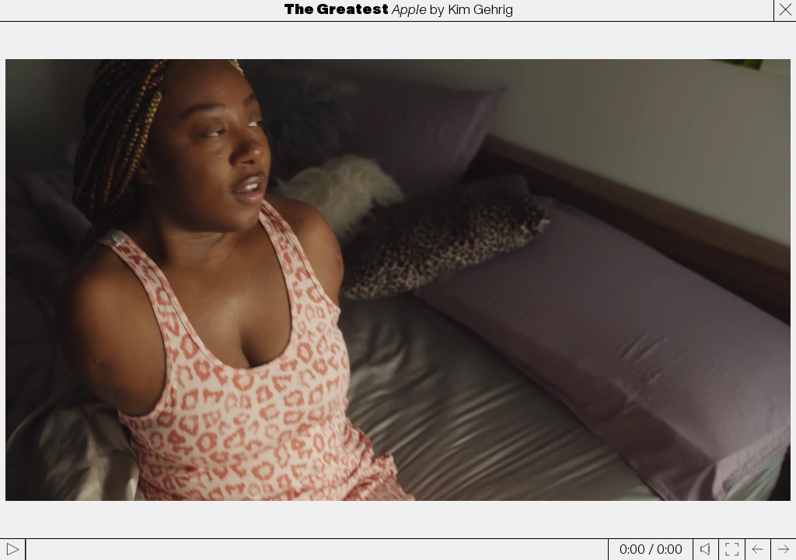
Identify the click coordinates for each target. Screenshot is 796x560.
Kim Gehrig (480, 9)
